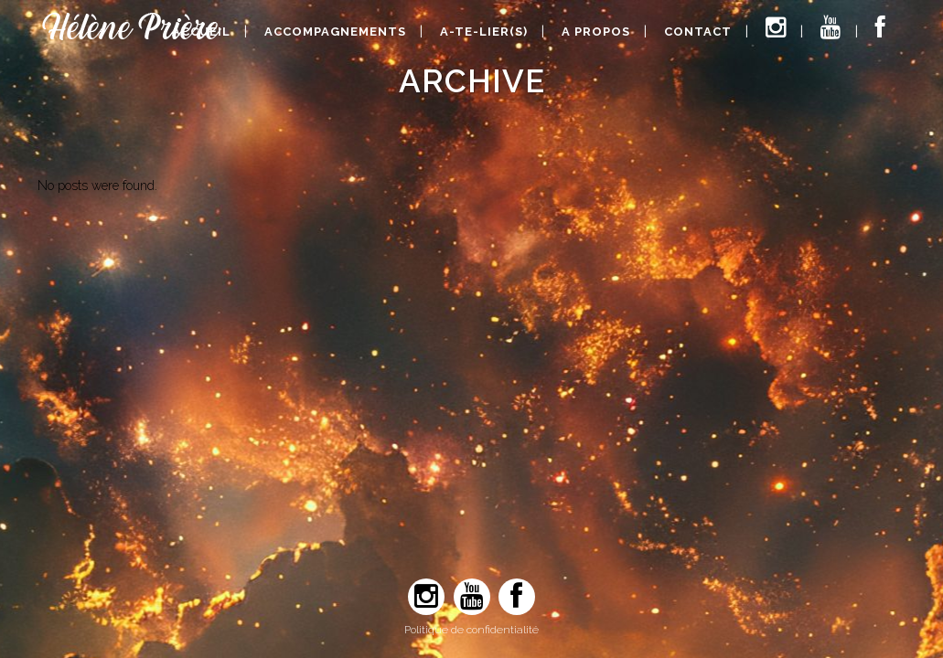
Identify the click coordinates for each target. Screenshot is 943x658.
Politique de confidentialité (471, 629)
